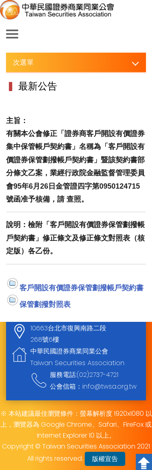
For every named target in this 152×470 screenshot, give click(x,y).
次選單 (23, 62)
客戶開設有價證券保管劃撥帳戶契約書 (81, 287)
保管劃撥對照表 (45, 304)
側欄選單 (12, 34)
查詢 (140, 34)
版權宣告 (105, 459)
